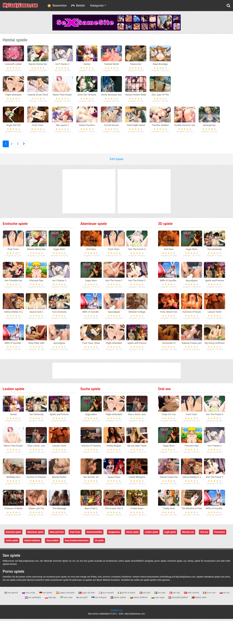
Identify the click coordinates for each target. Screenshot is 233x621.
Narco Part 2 (91, 510)
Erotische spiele (15, 226)
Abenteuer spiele (93, 226)
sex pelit (82, 599)
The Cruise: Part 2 (114, 510)
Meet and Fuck (57, 534)
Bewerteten (60, 5)
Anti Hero (91, 251)
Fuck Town (75, 534)
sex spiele (46, 595)
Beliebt (80, 5)
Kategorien (97, 5)
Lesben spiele (13, 391)
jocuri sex (209, 595)
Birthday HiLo (13, 479)
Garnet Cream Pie (169, 479)
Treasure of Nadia (13, 510)
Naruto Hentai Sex (36, 251)
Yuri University (59, 314)
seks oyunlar (192, 595)
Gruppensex (114, 534)
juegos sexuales (65, 595)
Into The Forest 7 (113, 282)
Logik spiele (170, 534)
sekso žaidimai (139, 599)
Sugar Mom (59, 251)
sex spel (160, 595)
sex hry (225, 595)
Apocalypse (59, 345)
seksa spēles (119, 599)
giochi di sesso (127, 595)
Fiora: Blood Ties (168, 314)
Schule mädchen (32, 543)
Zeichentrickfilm (94, 534)
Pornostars (219, 534)
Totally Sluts (169, 510)
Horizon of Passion (36, 479)
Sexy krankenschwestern (77, 543)
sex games (11, 595)
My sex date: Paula (137, 447)
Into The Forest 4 (136, 251)
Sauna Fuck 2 (36, 314)
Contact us (116, 612)
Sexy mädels (52, 543)
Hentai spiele (132, 534)
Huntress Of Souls (191, 314)
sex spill (145, 595)
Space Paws (114, 479)
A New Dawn (136, 510)
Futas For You (169, 416)
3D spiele (165, 226)
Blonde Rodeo (59, 479)
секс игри (158, 599)
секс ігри (66, 599)
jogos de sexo (87, 595)
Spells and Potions (136, 345)
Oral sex (164, 391)
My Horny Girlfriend (214, 345)
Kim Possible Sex (13, 282)
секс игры (29, 595)
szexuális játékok (178, 599)
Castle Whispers (137, 479)
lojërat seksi (199, 599)
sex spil (174, 595)
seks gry (51, 599)
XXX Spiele (116, 161)
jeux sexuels (106, 595)
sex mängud (99, 599)
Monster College (136, 314)
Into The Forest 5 (136, 282)
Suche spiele (90, 391)
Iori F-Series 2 (59, 282)
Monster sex (188, 534)
